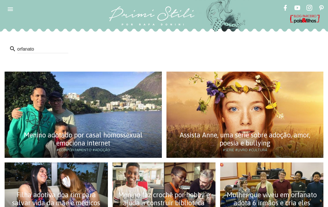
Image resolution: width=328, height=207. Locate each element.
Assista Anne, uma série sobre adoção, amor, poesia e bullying (245, 139)
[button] (10, 9)
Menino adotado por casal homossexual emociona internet (83, 139)
